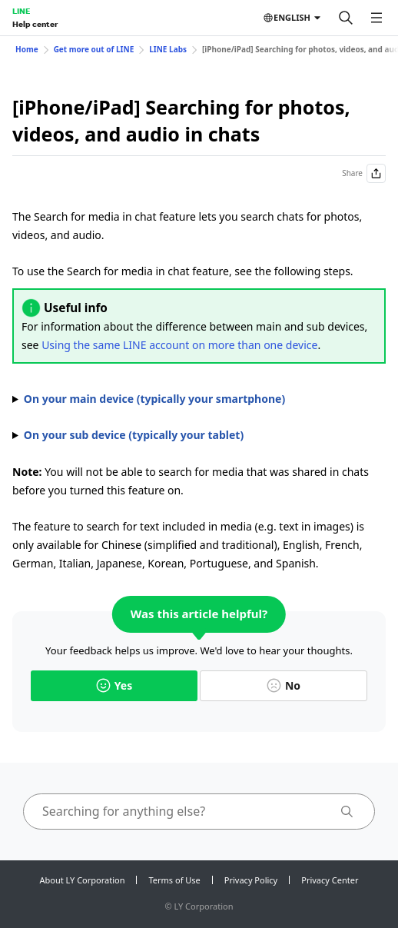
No (283, 685)
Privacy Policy (250, 880)
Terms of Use (174, 880)
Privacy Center (329, 880)
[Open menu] (376, 17)
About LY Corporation (82, 880)
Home (26, 49)
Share (364, 173)
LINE (21, 10)
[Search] (345, 17)
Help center (35, 23)
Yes (114, 685)
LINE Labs (168, 49)
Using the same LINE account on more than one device (179, 345)
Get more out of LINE (94, 49)
